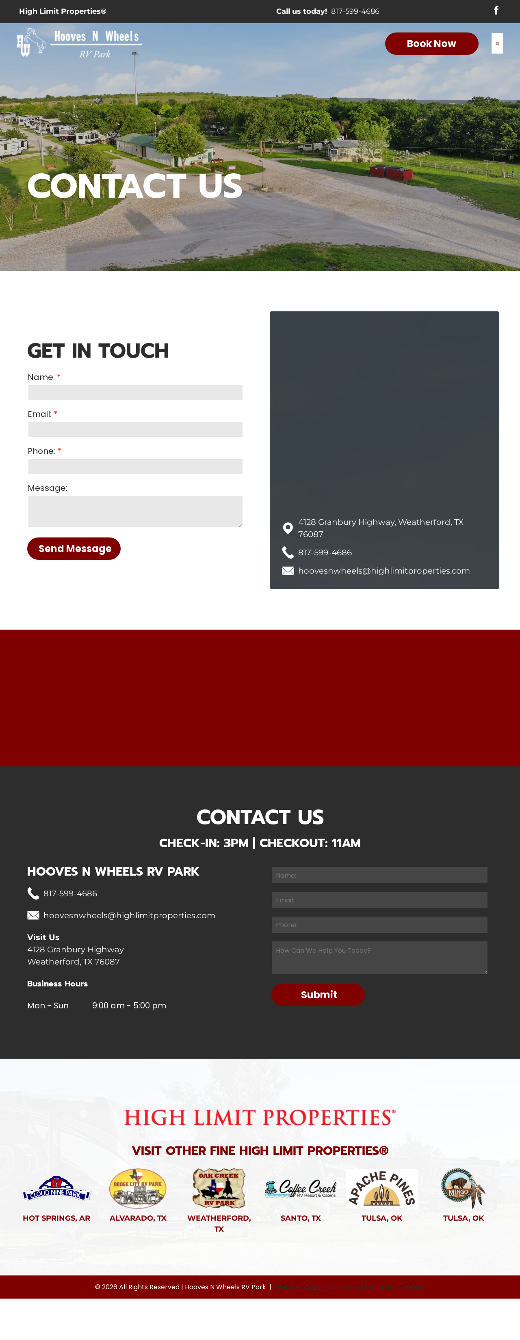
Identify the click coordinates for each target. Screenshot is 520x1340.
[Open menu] (497, 45)
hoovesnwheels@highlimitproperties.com (384, 571)
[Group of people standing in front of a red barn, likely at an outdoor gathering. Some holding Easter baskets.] (46, 719)
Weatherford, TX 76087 (73, 1003)
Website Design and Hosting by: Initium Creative (349, 1328)
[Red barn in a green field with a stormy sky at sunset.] (217, 719)
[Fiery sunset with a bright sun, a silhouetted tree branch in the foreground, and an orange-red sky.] (473, 719)
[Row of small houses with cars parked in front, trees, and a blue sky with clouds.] (302, 719)
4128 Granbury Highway (75, 991)
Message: (47, 488)
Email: (40, 414)
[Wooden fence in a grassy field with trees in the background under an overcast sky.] (132, 719)
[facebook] (496, 12)
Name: (41, 377)
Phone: (41, 451)
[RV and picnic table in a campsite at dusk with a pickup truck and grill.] (388, 719)
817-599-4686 (355, 12)
